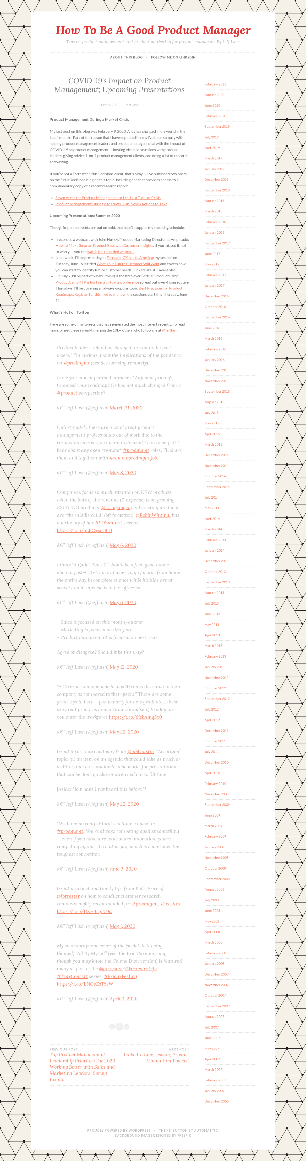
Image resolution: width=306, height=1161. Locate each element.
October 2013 (215, 572)
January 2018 (214, 232)
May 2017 (212, 264)
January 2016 (214, 360)
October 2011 (215, 741)
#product (67, 393)
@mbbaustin (140, 751)
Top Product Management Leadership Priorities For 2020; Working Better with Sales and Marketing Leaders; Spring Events (85, 1064)
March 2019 (213, 158)
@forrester (68, 896)
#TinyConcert (72, 976)
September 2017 (217, 243)
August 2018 (214, 201)
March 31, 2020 (126, 408)
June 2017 (212, 254)
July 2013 (212, 603)
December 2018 (217, 179)
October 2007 (215, 995)
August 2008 (214, 889)
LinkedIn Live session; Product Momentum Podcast (154, 1055)
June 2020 (212, 105)
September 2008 (217, 879)
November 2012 (217, 677)
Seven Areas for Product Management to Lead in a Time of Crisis (108, 197)
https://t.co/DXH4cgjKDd (84, 911)
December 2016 (217, 296)
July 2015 (212, 413)
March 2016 (213, 338)
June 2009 (212, 815)
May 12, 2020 (124, 667)
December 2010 (217, 762)
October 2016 (215, 307)
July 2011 (212, 751)
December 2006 (217, 1101)
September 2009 (217, 804)
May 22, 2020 (124, 732)
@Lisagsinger (115, 507)
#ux (165, 904)
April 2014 (212, 519)
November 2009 (217, 794)
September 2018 (217, 190)
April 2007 (212, 1059)
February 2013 (215, 656)
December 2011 (217, 730)
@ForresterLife (141, 968)
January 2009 (214, 847)
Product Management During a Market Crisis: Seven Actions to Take (111, 203)
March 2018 (213, 211)
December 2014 (217, 455)
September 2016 (217, 317)
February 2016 (215, 349)
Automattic (206, 1130)
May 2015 (212, 423)
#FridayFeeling (120, 976)
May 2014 (212, 508)
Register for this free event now (100, 294)
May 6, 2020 (123, 545)
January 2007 (214, 1091)
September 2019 (217, 126)
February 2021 (215, 84)
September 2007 (217, 1006)
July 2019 (212, 137)
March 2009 (213, 826)
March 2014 (213, 529)
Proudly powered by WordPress (119, 1130)
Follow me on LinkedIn (173, 57)
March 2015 (213, 444)
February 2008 (215, 953)
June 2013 (212, 614)
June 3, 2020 (123, 869)
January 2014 (214, 550)
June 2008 (212, 910)
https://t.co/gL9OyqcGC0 (84, 530)
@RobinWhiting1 (153, 515)
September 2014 (217, 487)
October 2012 (215, 688)
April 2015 (212, 434)
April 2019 (212, 148)
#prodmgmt (76, 363)
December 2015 (217, 370)
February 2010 (215, 783)
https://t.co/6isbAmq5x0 (135, 717)
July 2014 (212, 497)
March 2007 (213, 1069)
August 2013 (214, 593)
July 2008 (212, 900)
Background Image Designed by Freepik (153, 1135)
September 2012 (217, 699)
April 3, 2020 (124, 999)
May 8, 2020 (123, 472)
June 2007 (212, 1038)
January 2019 (214, 169)
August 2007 (214, 1016)
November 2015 (217, 381)
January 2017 (214, 285)
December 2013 (217, 561)
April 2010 (212, 773)
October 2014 (215, 476)
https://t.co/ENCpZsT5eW (85, 984)
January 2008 (214, 963)
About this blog (126, 57)
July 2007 (212, 1027)
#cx (176, 904)
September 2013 (217, 582)
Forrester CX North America (130, 257)
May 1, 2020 (122, 926)
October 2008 (215, 868)
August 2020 (214, 95)
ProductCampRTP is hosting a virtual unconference (97, 282)
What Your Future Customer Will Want (128, 263)
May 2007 (212, 1048)
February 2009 (215, 836)
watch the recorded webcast (110, 251)
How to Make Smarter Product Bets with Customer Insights (104, 245)
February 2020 (215, 116)
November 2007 (217, 985)
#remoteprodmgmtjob (133, 458)
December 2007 (217, 974)
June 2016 (212, 328)
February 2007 (215, 1080)
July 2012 (212, 709)
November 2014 (217, 466)
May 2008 (212, 921)
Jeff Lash (132, 105)
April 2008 (212, 932)
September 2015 (217, 391)
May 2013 (212, 625)
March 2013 (213, 646)
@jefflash (170, 330)
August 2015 (214, 402)
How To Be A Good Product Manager (153, 29)
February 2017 (215, 275)
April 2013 (212, 635)
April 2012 (212, 720)
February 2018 (215, 222)
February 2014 (215, 540)
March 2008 (213, 942)
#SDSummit (108, 523)
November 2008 (217, 857)
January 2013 (214, 667)
